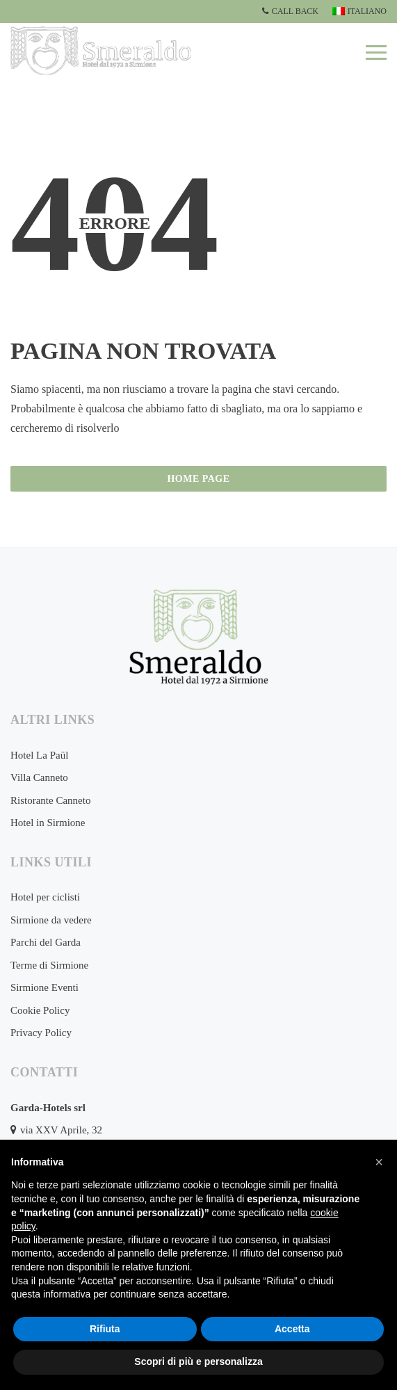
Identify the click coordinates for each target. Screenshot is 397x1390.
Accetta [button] (292, 1328)
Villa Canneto (39, 777)
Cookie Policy (40, 1010)
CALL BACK (290, 11)
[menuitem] (358, 11)
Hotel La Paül (39, 755)
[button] (379, 1162)
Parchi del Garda (45, 942)
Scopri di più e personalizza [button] (198, 1361)
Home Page (198, 479)
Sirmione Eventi (44, 987)
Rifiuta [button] (105, 1328)
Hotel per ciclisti (45, 897)
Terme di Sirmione (49, 965)
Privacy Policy (41, 1032)
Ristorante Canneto (50, 800)
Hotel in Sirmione (48, 822)
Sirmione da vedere (51, 920)
